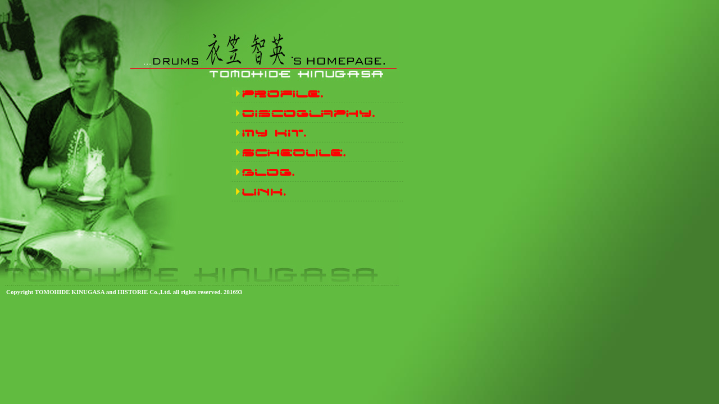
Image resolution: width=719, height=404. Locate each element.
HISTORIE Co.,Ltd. (144, 291)
